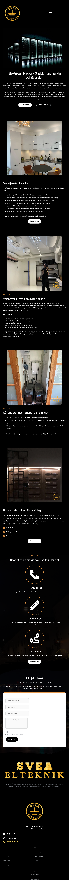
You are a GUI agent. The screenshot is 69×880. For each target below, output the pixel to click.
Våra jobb (6, 861)
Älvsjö (32, 786)
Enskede (37, 786)
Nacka (39, 784)
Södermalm (22, 524)
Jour (36, 861)
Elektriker (37, 852)
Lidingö (11, 786)
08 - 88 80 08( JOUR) (13, 841)
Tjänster (6, 856)
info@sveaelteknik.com (14, 834)
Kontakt (6, 865)
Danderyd (26, 786)
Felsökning (38, 856)
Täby (36, 524)
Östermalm (18, 786)
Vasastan (61, 784)
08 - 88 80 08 (11, 838)
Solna (47, 784)
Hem (5, 852)
